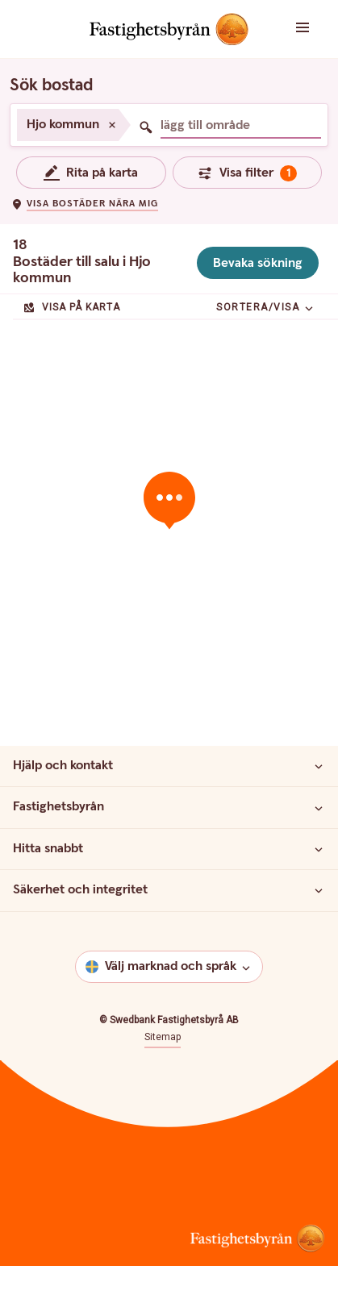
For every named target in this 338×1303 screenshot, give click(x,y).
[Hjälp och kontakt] (318, 766)
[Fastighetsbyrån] (318, 807)
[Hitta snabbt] (318, 849)
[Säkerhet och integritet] (318, 890)
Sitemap (162, 1037)
